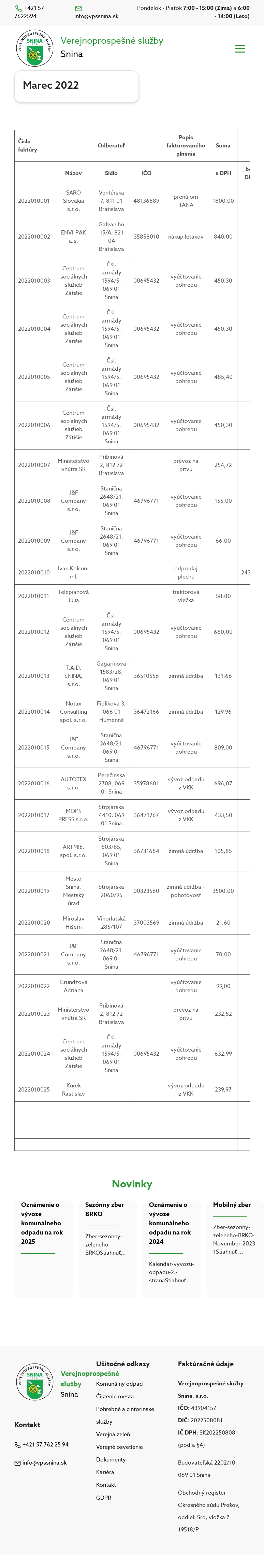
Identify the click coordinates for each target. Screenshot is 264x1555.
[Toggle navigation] (240, 48)
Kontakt (106, 1485)
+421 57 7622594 (29, 12)
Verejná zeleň (113, 1434)
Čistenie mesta (115, 1397)
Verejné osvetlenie (119, 1447)
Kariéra (105, 1472)
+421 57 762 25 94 (41, 1445)
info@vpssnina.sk (96, 12)
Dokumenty (111, 1460)
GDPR (103, 1498)
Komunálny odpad (119, 1384)
